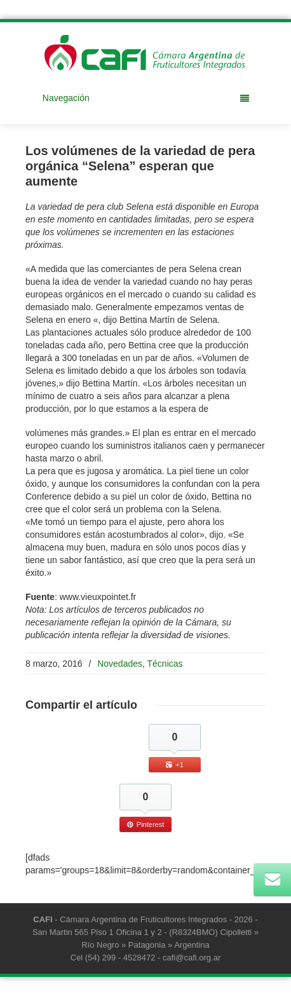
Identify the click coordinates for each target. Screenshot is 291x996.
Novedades (119, 663)
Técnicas (165, 663)
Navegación (146, 98)
